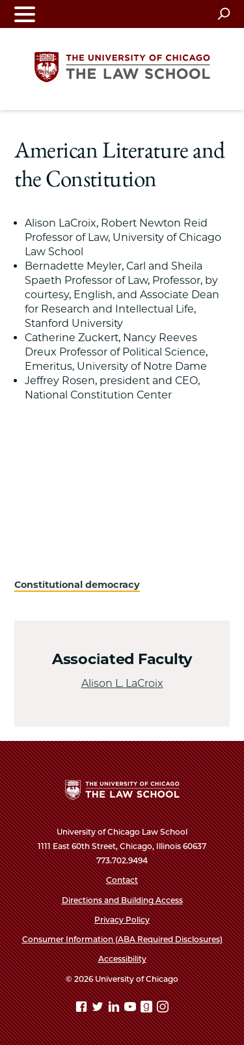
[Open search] (223, 13)
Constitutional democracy (77, 585)
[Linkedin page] (115, 1009)
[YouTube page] (131, 1009)
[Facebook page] (82, 1009)
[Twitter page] (99, 1009)
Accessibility (122, 959)
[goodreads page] (148, 1009)
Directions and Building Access (122, 900)
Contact (122, 880)
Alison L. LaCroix (122, 683)
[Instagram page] (163, 1009)
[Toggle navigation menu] (24, 14)
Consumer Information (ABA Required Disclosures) (122, 939)
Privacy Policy (122, 920)
